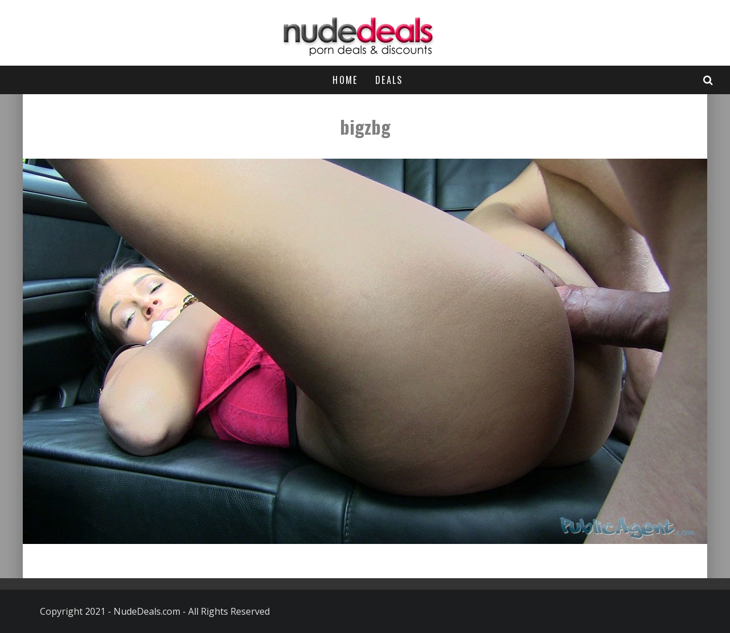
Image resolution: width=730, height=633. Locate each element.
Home (345, 80)
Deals (389, 80)
